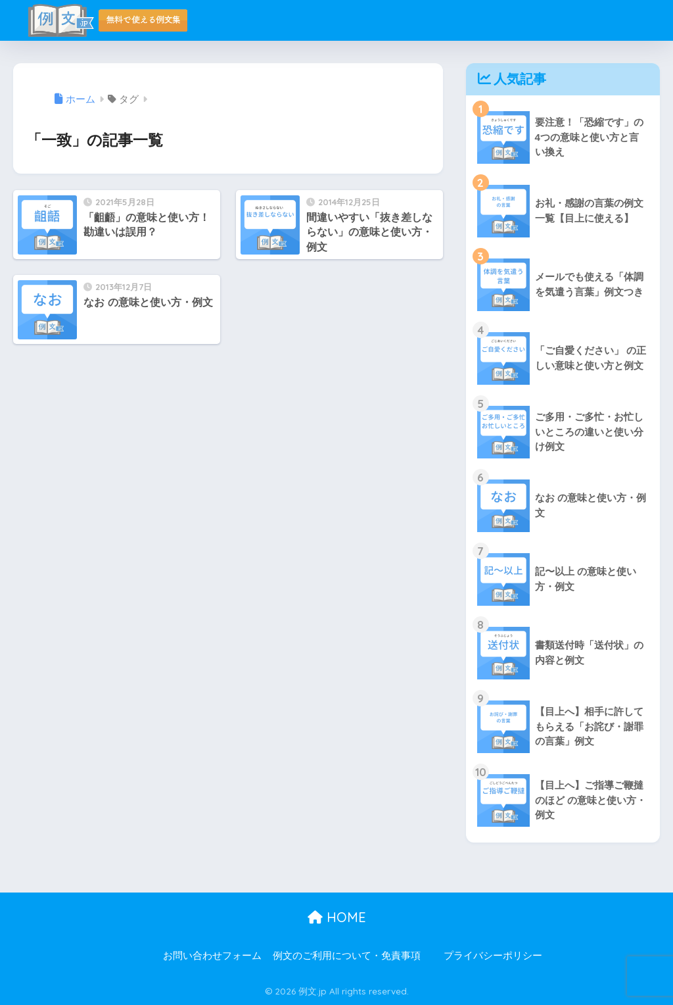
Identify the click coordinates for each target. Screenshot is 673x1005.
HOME (337, 917)
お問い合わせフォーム (212, 955)
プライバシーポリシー (493, 955)
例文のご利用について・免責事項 (347, 955)
